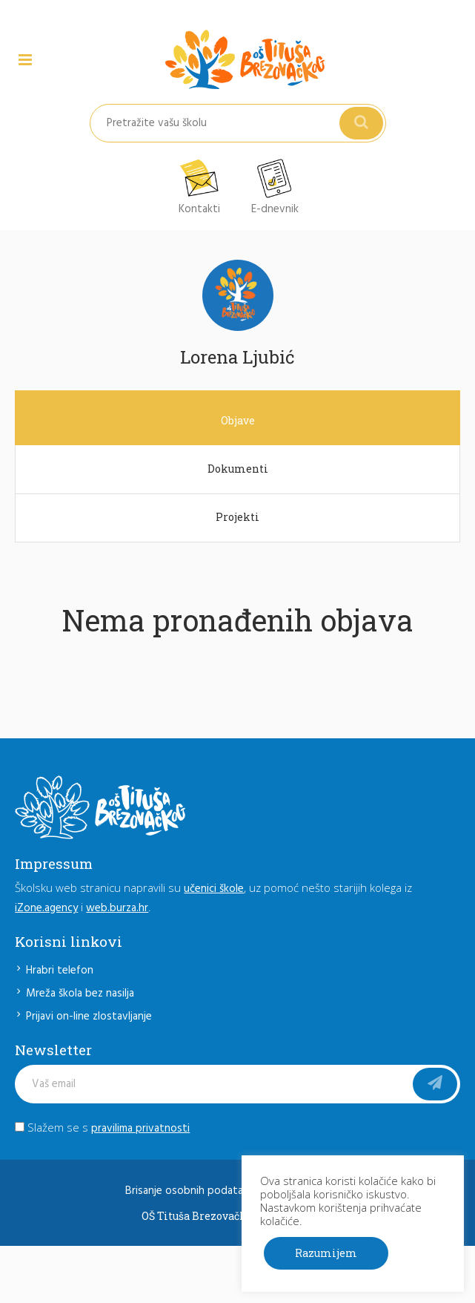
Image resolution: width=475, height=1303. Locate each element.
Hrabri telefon (59, 970)
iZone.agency (46, 908)
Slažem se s (102, 1127)
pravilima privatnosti (140, 1129)
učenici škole (214, 889)
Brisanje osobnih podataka (189, 1191)
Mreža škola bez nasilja (80, 993)
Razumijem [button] (326, 1253)
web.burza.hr (117, 908)
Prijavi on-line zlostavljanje (89, 1016)
